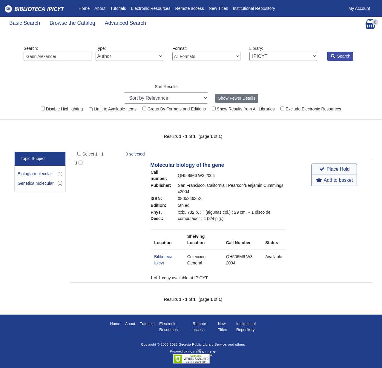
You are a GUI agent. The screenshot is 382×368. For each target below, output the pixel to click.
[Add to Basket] (80, 162)
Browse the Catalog (72, 23)
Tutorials (118, 8)
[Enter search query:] (57, 56)
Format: (206, 53)
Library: (283, 53)
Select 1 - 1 (93, 154)
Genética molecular (36, 183)
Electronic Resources (150, 8)
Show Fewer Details (236, 98)
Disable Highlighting (62, 109)
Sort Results (166, 86)
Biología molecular (35, 173)
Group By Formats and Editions (174, 109)
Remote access (189, 8)
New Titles (218, 8)
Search (340, 56)
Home (85, 8)
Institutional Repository (254, 8)
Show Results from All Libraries (243, 109)
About (99, 8)
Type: (129, 53)
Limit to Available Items (112, 109)
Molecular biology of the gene (187, 165)
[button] (334, 169)
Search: (57, 53)
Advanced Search (125, 23)
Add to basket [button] (334, 180)
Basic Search (24, 23)
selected (135, 154)
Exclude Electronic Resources (310, 109)
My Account (359, 8)
